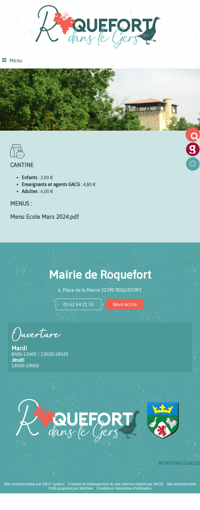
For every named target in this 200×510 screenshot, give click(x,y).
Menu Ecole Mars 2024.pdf (44, 216)
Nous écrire (125, 304)
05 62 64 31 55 (78, 304)
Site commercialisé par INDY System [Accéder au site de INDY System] (34, 484)
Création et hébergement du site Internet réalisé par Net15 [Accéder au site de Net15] (115, 484)
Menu (15, 61)
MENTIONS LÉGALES (179, 463)
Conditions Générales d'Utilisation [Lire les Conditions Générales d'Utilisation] (124, 488)
